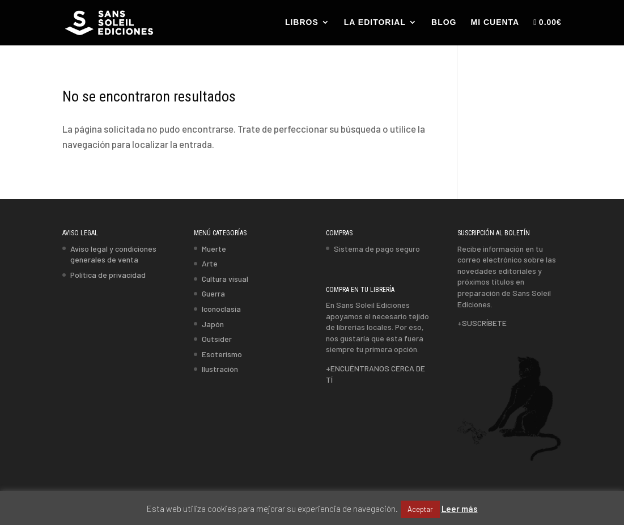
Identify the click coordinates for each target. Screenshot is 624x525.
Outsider (217, 339)
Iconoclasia (221, 309)
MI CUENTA (494, 22)
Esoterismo (222, 354)
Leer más (460, 508)
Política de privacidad (108, 275)
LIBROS (302, 22)
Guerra (213, 293)
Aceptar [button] (420, 509)
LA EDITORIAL (375, 22)
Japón (213, 324)
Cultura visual (225, 278)
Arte (210, 263)
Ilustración (220, 369)
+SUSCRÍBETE (482, 323)
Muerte (214, 248)
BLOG (443, 22)
